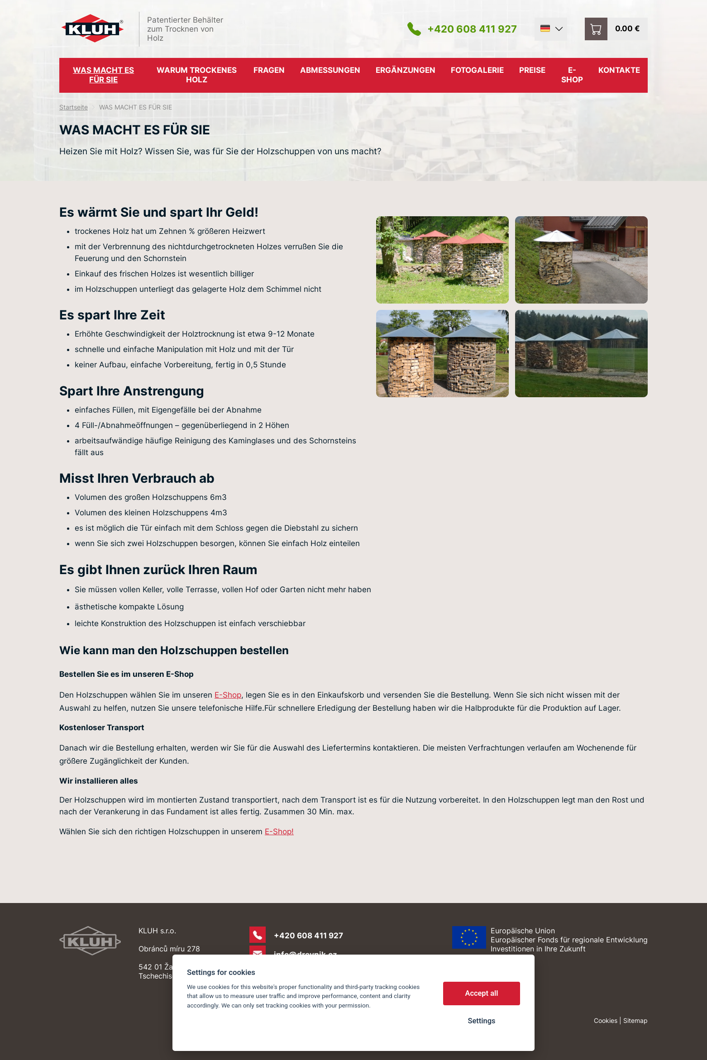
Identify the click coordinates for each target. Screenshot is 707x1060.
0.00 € (627, 28)
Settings (481, 1021)
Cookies (605, 1020)
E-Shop (228, 694)
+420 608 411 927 (472, 29)
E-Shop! (279, 831)
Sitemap (635, 1020)
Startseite (73, 107)
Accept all (481, 993)
